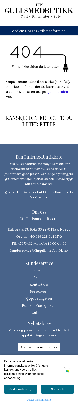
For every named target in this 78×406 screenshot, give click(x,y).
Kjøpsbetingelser (39, 298)
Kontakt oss (39, 284)
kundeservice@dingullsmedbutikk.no (39, 250)
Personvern (39, 291)
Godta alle (57, 389)
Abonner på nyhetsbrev (39, 347)
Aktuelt (39, 277)
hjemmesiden (57, 92)
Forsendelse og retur (39, 305)
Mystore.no (39, 197)
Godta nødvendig (20, 389)
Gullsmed (39, 312)
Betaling (39, 270)
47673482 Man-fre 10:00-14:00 (42, 243)
